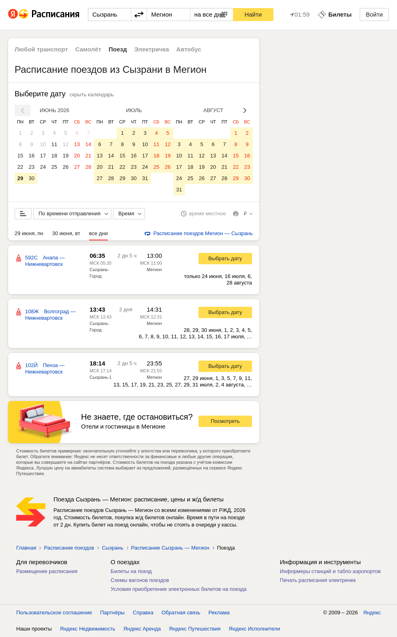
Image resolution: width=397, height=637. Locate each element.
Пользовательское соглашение (54, 612)
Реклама (219, 612)
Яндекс (372, 612)
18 (54, 156)
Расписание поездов (69, 548)
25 (54, 167)
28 (88, 167)
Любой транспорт (41, 49)
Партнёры (112, 612)
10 (43, 144)
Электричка (151, 49)
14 (88, 144)
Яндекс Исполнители (254, 629)
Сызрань (112, 548)
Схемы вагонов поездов (140, 580)
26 (65, 167)
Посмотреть (225, 421)
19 (65, 156)
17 (43, 156)
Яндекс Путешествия (195, 629)
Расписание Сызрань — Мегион (170, 548)
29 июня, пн (29, 233)
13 (77, 144)
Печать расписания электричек (318, 580)
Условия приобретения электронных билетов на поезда (179, 589)
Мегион (154, 269)
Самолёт (88, 49)
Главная (26, 548)
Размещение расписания (46, 571)
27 (77, 167)
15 (20, 156)
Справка (143, 612)
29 (20, 178)
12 (65, 144)
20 (77, 156)
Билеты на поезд (131, 571)
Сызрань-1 (101, 377)
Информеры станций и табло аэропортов (330, 571)
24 (43, 167)
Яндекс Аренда (142, 629)
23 (31, 167)
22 (20, 167)
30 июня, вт (66, 233)
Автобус (188, 49)
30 (31, 178)
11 (54, 144)
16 (31, 156)
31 (145, 178)
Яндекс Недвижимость (87, 629)
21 (88, 156)
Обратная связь (181, 612)
